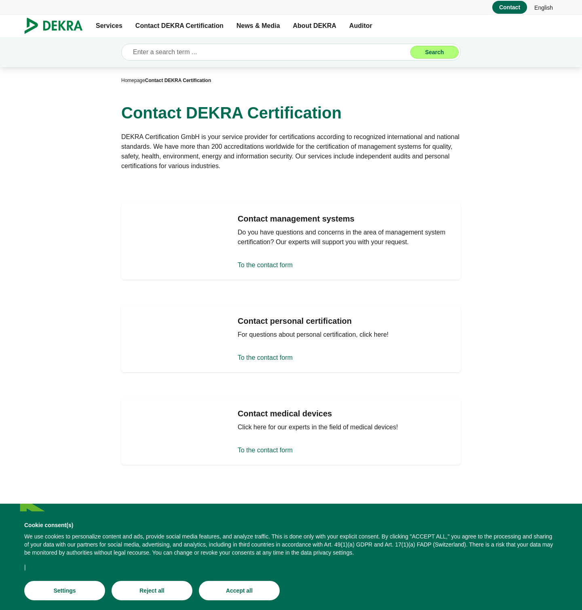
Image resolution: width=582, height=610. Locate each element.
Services (109, 25)
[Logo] (56, 26)
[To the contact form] (291, 243)
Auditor (360, 25)
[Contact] (509, 7)
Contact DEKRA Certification (179, 25)
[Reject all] (152, 590)
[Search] (434, 52)
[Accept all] (239, 590)
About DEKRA (315, 25)
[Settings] (64, 590)
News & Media (258, 25)
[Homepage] (133, 80)
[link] (543, 7)
